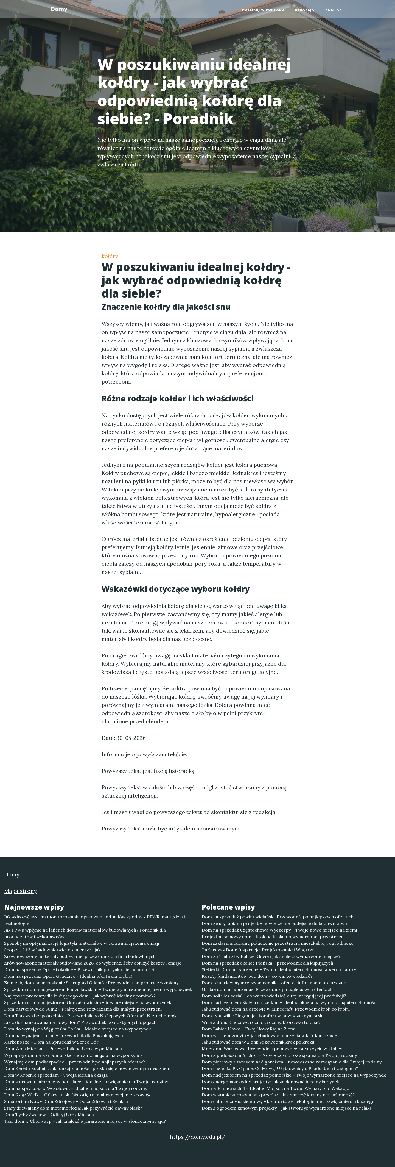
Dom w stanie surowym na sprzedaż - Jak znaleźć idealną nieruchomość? (278, 1094)
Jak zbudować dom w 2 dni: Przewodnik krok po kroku (258, 1042)
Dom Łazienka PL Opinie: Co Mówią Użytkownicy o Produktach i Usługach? (280, 1068)
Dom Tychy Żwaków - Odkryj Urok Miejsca (49, 1114)
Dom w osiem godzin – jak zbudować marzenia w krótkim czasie (269, 1035)
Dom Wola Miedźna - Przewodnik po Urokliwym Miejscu (63, 1048)
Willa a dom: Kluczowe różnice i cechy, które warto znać (261, 1022)
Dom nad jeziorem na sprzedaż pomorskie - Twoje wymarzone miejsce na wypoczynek (294, 1075)
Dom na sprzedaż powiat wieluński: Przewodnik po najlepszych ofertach (278, 916)
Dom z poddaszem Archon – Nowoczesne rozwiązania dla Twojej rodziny (279, 1055)
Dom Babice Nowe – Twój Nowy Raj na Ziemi (248, 1029)
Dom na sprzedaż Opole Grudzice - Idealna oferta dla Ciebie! (68, 976)
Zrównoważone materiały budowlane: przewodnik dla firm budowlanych (80, 956)
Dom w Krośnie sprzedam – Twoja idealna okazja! (56, 1075)
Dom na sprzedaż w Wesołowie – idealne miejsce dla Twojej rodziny (75, 1088)
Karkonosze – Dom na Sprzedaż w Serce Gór (51, 1042)
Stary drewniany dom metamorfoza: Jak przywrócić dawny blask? (73, 1108)
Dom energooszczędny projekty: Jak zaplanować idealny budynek (270, 1081)
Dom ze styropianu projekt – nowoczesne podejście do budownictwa (274, 923)
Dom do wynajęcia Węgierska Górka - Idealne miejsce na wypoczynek (77, 1029)
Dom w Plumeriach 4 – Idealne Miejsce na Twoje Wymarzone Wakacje (275, 1088)
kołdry (110, 256)
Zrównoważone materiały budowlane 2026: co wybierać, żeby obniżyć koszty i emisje (92, 963)
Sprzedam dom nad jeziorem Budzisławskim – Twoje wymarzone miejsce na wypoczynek (98, 989)
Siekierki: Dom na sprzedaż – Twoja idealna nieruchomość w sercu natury (279, 969)
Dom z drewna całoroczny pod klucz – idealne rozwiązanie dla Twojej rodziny (86, 1081)
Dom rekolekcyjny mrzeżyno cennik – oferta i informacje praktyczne (274, 982)
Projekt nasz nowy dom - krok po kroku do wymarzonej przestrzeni (273, 936)
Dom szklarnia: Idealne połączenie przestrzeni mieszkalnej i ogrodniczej (278, 943)
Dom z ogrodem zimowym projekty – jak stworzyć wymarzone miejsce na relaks (287, 1108)
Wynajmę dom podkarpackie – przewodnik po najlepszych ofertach (75, 1062)
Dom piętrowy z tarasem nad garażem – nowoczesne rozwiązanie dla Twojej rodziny (292, 1062)
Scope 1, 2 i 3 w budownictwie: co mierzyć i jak (52, 949)
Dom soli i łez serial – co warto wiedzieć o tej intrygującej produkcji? (274, 996)
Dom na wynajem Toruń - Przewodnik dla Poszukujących (63, 1035)
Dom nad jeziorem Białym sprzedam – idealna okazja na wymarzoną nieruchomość (289, 1002)
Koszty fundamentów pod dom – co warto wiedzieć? (257, 976)
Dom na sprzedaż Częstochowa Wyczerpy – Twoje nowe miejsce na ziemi (279, 930)
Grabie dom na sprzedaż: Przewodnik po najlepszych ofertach (267, 989)
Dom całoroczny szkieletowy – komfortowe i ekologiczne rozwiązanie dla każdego (288, 1101)
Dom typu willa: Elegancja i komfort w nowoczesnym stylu (263, 1015)
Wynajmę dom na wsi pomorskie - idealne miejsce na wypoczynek (73, 1055)
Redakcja (304, 9)
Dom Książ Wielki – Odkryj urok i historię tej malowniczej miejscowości (78, 1094)
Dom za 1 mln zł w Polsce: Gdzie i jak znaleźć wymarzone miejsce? (271, 956)
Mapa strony (20, 890)
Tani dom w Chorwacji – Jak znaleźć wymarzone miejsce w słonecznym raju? (85, 1121)
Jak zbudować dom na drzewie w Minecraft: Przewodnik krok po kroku (276, 1009)
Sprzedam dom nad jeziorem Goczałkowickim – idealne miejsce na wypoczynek (87, 1002)
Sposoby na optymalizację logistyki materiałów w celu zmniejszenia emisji (81, 943)
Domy (59, 9)
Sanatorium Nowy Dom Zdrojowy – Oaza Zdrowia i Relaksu (66, 1101)
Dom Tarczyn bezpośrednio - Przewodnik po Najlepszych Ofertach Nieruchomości (91, 1015)
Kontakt (334, 9)
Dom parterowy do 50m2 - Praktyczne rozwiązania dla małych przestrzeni (83, 1009)
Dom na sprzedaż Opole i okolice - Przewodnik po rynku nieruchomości (79, 969)
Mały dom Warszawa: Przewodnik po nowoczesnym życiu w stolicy (272, 1048)
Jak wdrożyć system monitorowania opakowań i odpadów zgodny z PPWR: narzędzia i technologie (94, 920)
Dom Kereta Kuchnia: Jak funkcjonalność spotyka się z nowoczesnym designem (87, 1068)
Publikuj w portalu (263, 9)
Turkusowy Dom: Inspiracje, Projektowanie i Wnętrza (258, 949)
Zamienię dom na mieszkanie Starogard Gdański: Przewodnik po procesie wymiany (91, 982)
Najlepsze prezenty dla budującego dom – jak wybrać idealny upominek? (80, 996)
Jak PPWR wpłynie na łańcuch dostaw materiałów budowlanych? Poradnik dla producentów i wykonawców (85, 933)
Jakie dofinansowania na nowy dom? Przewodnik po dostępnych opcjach (80, 1022)
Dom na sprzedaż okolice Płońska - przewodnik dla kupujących (267, 963)
